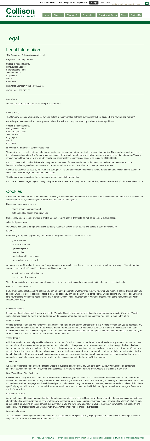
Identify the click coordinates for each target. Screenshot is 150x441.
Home (46, 15)
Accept (94, 2)
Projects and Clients (107, 15)
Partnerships (88, 15)
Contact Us (136, 15)
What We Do (72, 15)
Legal (109, 438)
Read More (105, 2)
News (123, 15)
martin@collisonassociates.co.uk (127, 4)
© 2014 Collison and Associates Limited (128, 438)
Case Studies (90, 438)
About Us (58, 15)
